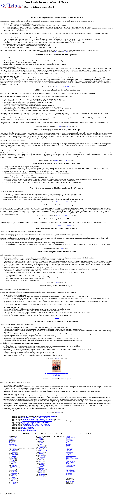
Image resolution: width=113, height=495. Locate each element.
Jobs (67, 460)
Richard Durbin (12, 444)
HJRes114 (57, 215)
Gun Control (69, 453)
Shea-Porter (15, 471)
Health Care (69, 454)
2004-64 (68, 201)
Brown (13, 469)
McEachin (14, 482)
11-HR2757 (57, 318)
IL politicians (69, 473)
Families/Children (70, 448)
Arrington (43, 469)
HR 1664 (59, 225)
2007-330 (65, 160)
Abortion (68, 436)
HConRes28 (56, 86)
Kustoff (41, 468)
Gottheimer (14, 473)
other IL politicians (27, 427)
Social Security (70, 462)
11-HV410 (65, 51)
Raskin (13, 470)
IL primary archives (27, 429)
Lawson (13, 458)
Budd (41, 460)
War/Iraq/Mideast (70, 465)
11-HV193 (67, 86)
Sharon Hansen (13, 445)
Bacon (41, 461)
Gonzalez (14, 481)
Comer (41, 453)
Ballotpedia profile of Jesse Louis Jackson (36, 425)
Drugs (67, 442)
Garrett (41, 472)
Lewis (41, 458)
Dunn (40, 441)
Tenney (42, 464)
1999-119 (69, 225)
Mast (41, 442)
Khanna (14, 450)
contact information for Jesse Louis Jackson (35, 422)
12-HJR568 (58, 358)
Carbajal (14, 453)
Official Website (70, 481)
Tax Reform (69, 463)
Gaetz (40, 439)
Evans (13, 479)
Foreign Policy (69, 449)
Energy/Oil (68, 445)
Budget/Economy (70, 437)
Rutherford (42, 446)
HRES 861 (62, 184)
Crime (67, 441)
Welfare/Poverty (70, 466)
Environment (69, 446)
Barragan (14, 454)
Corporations (69, 440)
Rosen (13, 474)
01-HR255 (61, 248)
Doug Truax (12, 441)
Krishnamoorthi (15, 467)
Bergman (41, 455)
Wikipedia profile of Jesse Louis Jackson (35, 424)
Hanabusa (13, 465)
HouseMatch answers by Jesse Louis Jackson (36, 417)
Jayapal (14, 483)
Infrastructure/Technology (72, 458)
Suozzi (13, 477)
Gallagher (42, 474)
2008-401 (68, 126)
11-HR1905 (56, 282)
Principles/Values (70, 461)
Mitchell (42, 457)
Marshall (41, 452)
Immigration (69, 457)
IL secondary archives (28, 430)
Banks (40, 449)
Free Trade (69, 450)
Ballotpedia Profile (70, 471)
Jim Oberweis (12, 442)
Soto (12, 461)
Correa (14, 456)
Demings (14, 462)
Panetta (14, 452)
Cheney (42, 475)
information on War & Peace (47, 416)
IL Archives (69, 474)
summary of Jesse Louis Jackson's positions (37, 419)
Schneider (14, 466)
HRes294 (55, 51)
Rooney (42, 444)
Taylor (41, 471)
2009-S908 (58, 412)
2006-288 (71, 184)
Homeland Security (71, 456)
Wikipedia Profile (70, 470)
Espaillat (14, 478)
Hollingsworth (43, 450)
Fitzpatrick (42, 466)
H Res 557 (58, 201)
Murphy (13, 460)
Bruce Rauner (12, 437)
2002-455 (67, 215)
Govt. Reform (69, 452)
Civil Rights (69, 439)
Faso (41, 463)
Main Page (68, 469)
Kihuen (13, 475)
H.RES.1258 (58, 126)
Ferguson (42, 447)
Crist (13, 463)
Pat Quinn (11, 439)
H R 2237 (56, 160)
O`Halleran (14, 449)
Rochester (14, 457)
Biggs (41, 438)
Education (68, 444)
